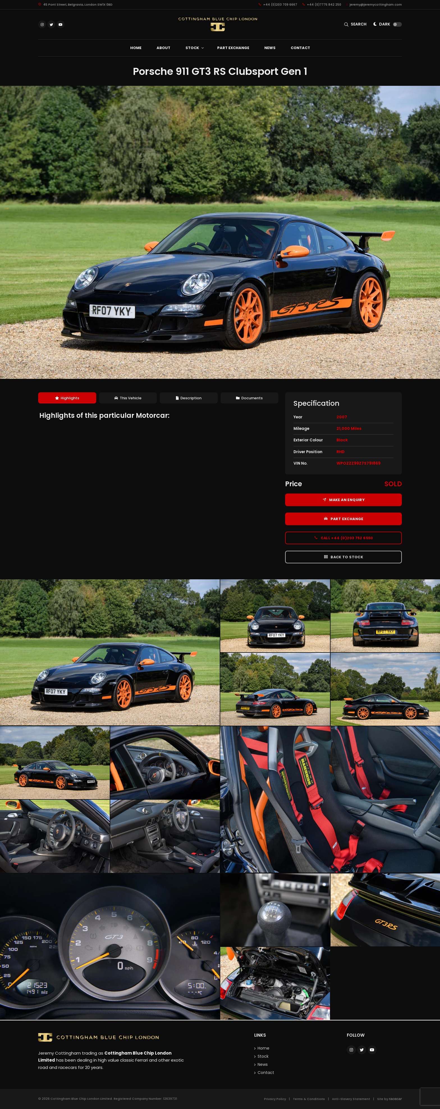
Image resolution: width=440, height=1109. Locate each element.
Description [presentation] (188, 398)
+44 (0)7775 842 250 (321, 4)
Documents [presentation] (249, 398)
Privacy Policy (275, 1099)
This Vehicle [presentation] (127, 398)
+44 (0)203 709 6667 (278, 4)
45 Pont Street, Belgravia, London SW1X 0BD (75, 4)
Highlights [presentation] (67, 398)
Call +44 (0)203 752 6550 (343, 537)
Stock (263, 1056)
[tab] (67, 398)
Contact (266, 1072)
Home (263, 1048)
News (263, 1064)
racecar (395, 1099)
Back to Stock (343, 557)
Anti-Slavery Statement (351, 1099)
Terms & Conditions (309, 1099)
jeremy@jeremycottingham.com (374, 4)
